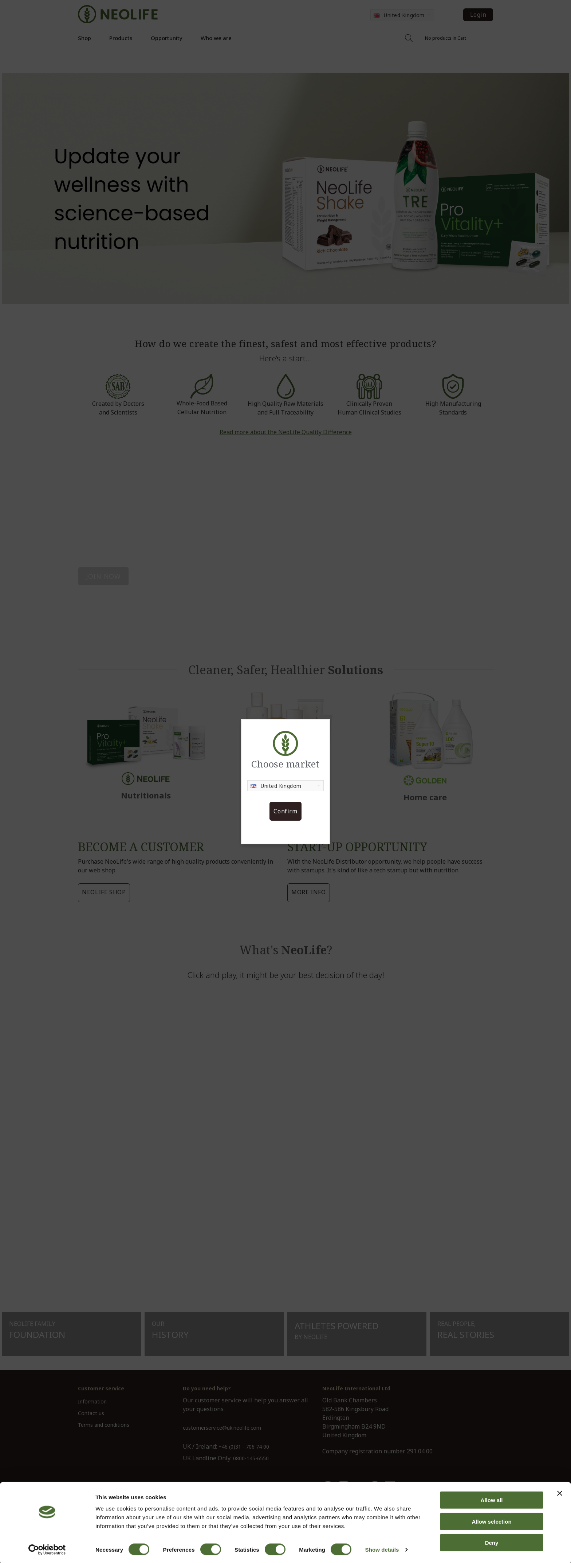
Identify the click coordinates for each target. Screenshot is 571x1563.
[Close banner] (559, 1492)
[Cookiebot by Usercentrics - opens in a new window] (47, 1548)
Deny (492, 1542)
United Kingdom (276, 785)
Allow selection (491, 1520)
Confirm (285, 811)
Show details (382, 1549)
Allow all (492, 1499)
